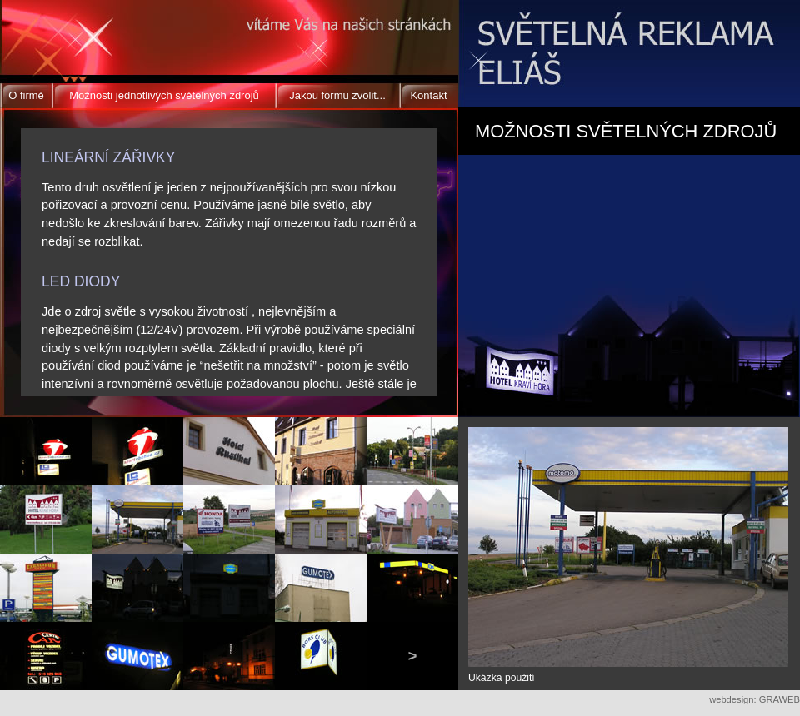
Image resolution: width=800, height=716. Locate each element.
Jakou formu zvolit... (337, 95)
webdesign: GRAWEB (754, 699)
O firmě (26, 95)
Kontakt (428, 95)
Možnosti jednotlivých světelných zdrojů (164, 95)
